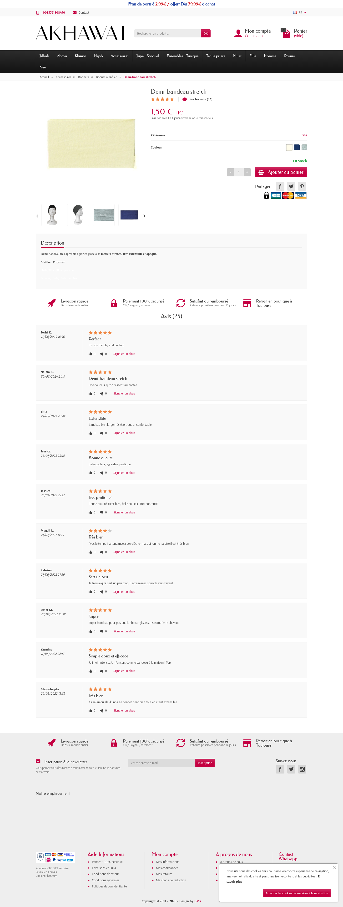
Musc (237, 55)
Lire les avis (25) (197, 99)
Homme (270, 55)
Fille (252, 55)
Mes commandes (167, 868)
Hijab (98, 55)
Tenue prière (215, 55)
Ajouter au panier (280, 172)
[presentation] (166, 776)
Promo (289, 55)
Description (52, 243)
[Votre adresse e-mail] (161, 763)
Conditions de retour (105, 874)
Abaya (62, 55)
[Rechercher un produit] (167, 33)
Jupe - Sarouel (147, 55)
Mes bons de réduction (171, 880)
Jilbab (44, 55)
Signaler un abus (124, 354)
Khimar (80, 55)
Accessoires (120, 55)
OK (206, 33)
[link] (280, 186)
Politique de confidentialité (109, 886)
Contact (81, 12)
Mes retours (164, 874)
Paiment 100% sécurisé (107, 862)
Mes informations (167, 862)
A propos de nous (231, 862)
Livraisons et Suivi (104, 868)
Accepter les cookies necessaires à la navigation (297, 893)
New (43, 67)
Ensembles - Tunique (182, 55)
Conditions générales (105, 880)
